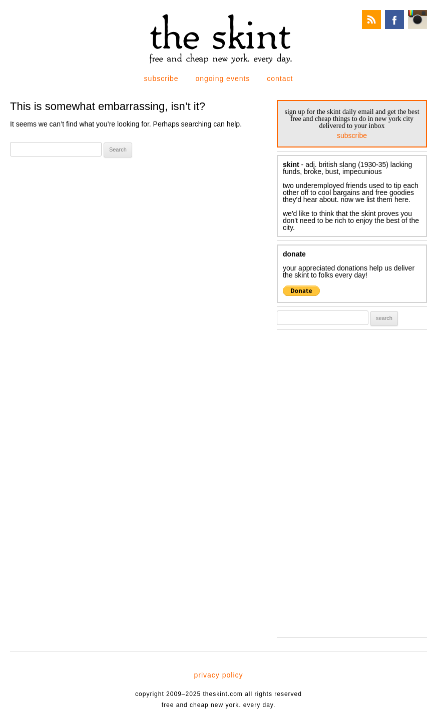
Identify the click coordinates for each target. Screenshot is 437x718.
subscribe (161, 78)
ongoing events (222, 78)
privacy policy (218, 675)
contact (280, 78)
